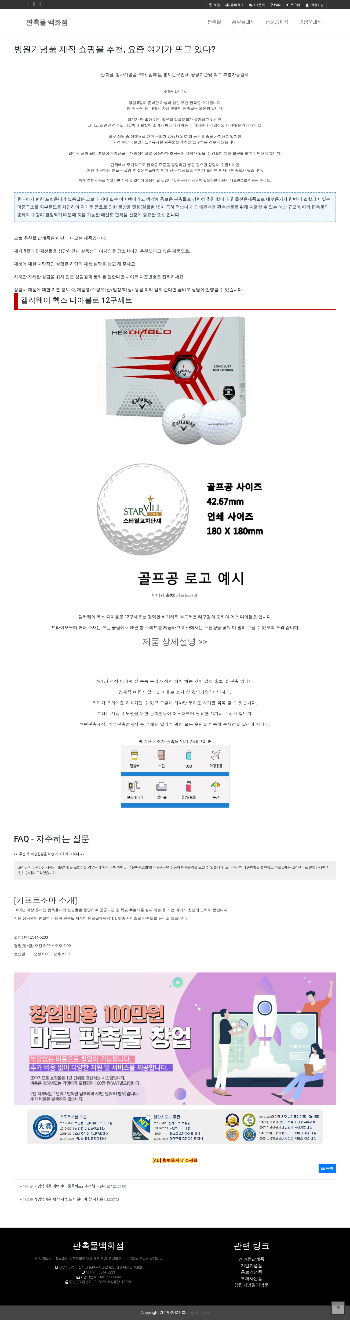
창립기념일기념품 (251, 1285)
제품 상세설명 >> (175, 642)
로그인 (293, 4)
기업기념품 (251, 1265)
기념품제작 (310, 22)
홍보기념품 (251, 1272)
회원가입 (315, 4)
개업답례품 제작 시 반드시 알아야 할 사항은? (69, 1199)
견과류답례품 (251, 1259)
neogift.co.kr (197, 1312)
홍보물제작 (243, 22)
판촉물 (214, 22)
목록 (327, 1168)
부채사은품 (251, 1278)
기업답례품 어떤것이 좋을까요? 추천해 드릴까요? (73, 1186)
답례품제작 (276, 22)
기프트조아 (187, 595)
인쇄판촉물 (205, 206)
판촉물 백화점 (47, 22)
